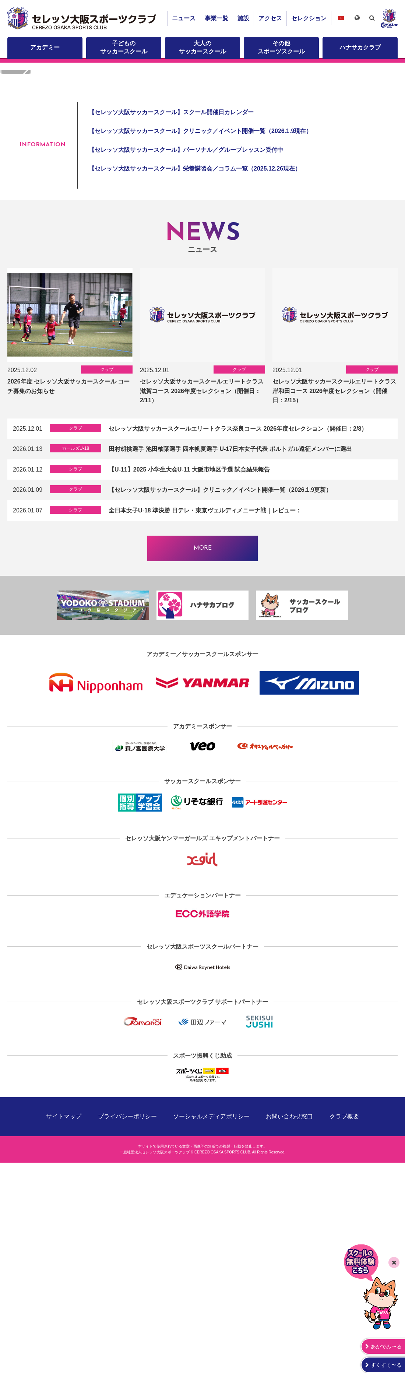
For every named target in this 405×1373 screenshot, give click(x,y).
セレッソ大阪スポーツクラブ (82, 18)
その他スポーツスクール (281, 47)
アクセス (270, 18)
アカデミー (45, 47)
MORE (203, 767)
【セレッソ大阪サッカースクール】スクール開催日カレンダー (171, 331)
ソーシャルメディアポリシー (211, 1335)
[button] (378, 184)
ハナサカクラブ (360, 47)
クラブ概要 (344, 1335)
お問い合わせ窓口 (289, 1335)
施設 (243, 18)
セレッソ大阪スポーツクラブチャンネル (341, 17)
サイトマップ (63, 1335)
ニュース (184, 18)
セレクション (309, 18)
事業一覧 (216, 18)
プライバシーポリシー (127, 1335)
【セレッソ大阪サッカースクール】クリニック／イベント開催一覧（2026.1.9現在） (200, 349)
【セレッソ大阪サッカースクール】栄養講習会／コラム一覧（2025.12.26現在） (195, 387)
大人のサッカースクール (202, 47)
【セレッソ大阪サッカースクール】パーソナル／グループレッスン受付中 (186, 368)
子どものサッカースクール (123, 47)
